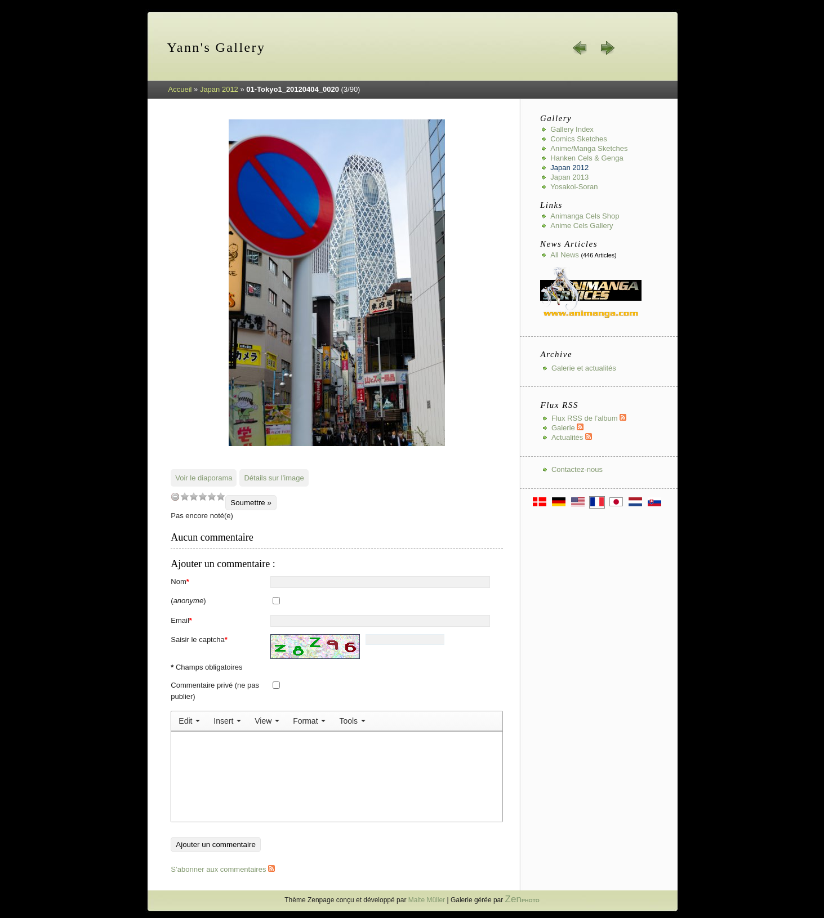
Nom (180, 581)
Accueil (180, 89)
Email (181, 620)
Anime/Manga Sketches (588, 148)
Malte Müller (426, 900)
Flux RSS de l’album (588, 418)
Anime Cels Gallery (581, 225)
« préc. (580, 48)
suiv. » (607, 48)
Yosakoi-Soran (574, 186)
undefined (175, 496)
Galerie (567, 428)
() (188, 600)
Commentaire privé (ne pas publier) (215, 691)
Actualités (571, 437)
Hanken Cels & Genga (586, 158)
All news (564, 255)
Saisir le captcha (199, 639)
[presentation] (189, 721)
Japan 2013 (569, 177)
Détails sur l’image (274, 478)
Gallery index (572, 129)
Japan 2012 (219, 89)
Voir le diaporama (203, 478)
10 (220, 496)
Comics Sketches (578, 139)
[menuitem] (189, 720)
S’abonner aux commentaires (223, 869)
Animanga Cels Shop (584, 216)
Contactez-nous (577, 469)
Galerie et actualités (583, 368)
